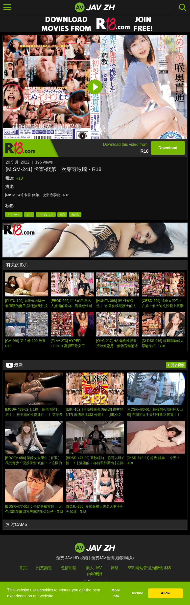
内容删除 (95, 574)
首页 (23, 568)
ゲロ (29, 214)
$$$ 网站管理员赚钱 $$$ (149, 568)
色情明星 (69, 568)
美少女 (75, 214)
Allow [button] (165, 593)
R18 (19, 178)
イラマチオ (14, 214)
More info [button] (116, 593)
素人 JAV (94, 568)
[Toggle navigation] (7, 7)
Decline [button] (136, 593)
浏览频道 (44, 568)
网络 (115, 568)
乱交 (62, 214)
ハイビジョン (45, 214)
